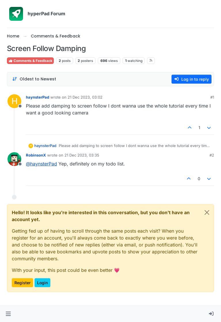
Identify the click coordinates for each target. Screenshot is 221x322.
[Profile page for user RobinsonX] (14, 159)
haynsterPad (37, 97)
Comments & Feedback (30, 61)
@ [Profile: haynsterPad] (41, 164)
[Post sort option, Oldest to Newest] (34, 79)
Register (22, 282)
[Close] (207, 212)
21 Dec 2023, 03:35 (81, 155)
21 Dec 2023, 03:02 (85, 97)
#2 (211, 155)
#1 (212, 97)
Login (42, 282)
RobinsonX (36, 155)
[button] (8, 314)
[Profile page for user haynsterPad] (14, 101)
